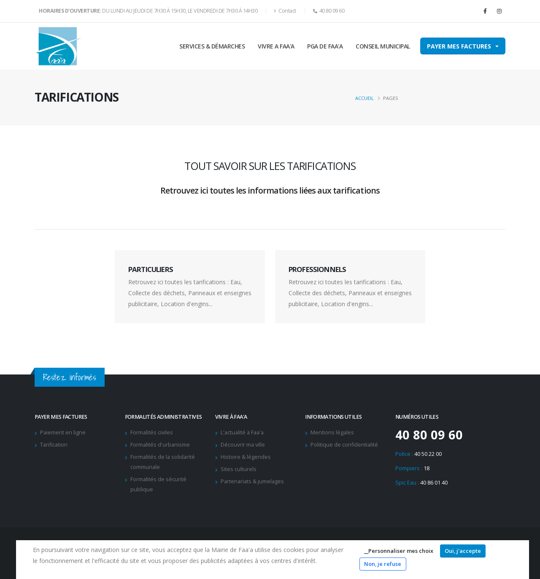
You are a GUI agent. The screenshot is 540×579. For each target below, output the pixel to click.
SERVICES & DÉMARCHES (212, 46)
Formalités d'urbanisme (160, 444)
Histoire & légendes (246, 457)
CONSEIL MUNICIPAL (383, 46)
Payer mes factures (459, 46)
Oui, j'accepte (463, 551)
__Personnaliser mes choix (398, 551)
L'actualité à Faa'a (242, 432)
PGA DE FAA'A (325, 46)
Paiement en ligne (63, 432)
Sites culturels (238, 469)
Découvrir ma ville (243, 444)
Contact (285, 10)
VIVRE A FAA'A (276, 46)
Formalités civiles (151, 432)
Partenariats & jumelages (252, 481)
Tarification (54, 444)
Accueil (364, 98)
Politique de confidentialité (344, 444)
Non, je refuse (382, 564)
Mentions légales (332, 432)
